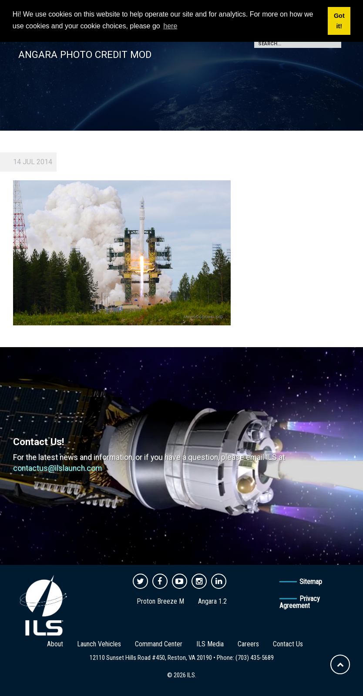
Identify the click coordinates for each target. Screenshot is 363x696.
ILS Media (210, 644)
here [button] (170, 26)
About (55, 644)
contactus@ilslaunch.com (57, 468)
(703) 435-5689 (254, 658)
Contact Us (288, 644)
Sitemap (310, 582)
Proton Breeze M (160, 601)
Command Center (158, 644)
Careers (248, 644)
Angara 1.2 (212, 601)
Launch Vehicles (99, 644)
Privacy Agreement (299, 602)
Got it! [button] (339, 21)
